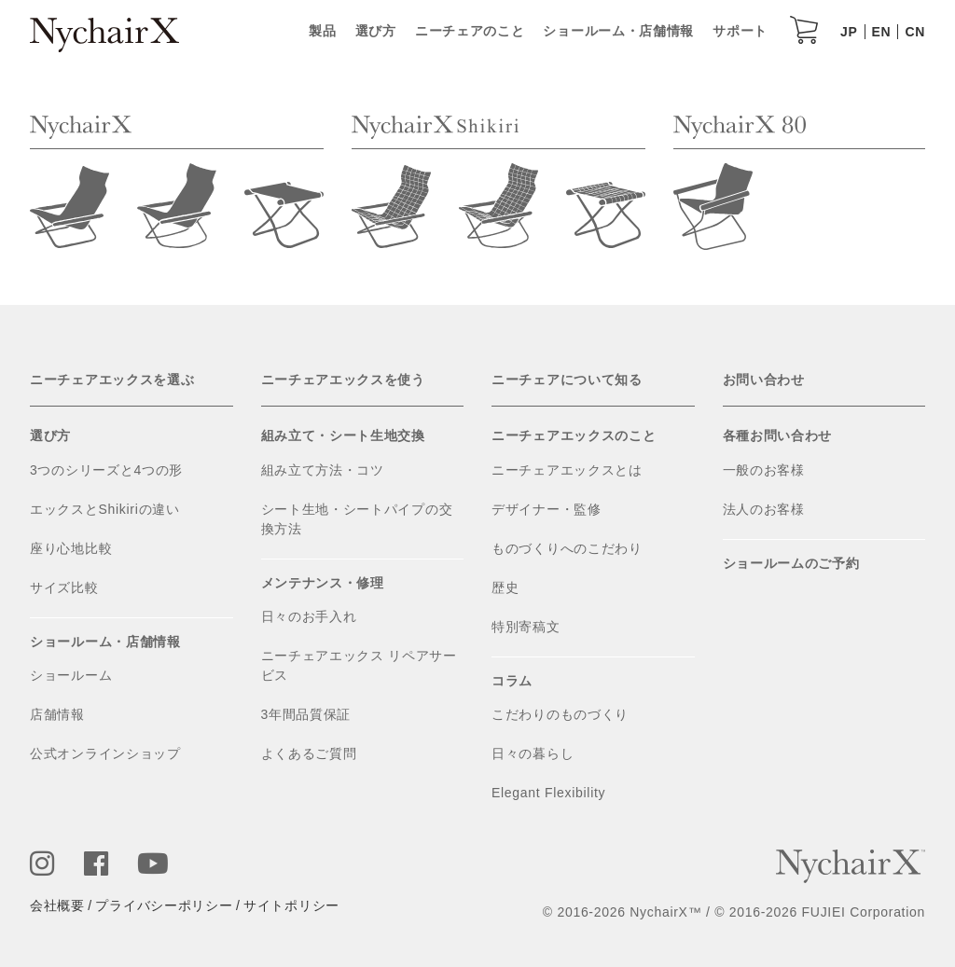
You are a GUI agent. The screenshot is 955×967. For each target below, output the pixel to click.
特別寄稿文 (526, 626)
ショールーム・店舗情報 (618, 30)
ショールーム (71, 675)
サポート (740, 30)
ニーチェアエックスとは (567, 470)
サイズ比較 (64, 587)
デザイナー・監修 (546, 509)
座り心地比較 (71, 548)
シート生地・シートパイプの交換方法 (357, 519)
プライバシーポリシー (163, 905)
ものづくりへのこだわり (567, 548)
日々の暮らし (532, 753)
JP (849, 31)
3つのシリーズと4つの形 (106, 470)
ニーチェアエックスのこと (573, 435)
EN (882, 31)
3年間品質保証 (306, 714)
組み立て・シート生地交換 (343, 435)
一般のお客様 (764, 470)
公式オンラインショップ (105, 753)
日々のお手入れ (309, 616)
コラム (512, 680)
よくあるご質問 (309, 753)
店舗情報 (57, 714)
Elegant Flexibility (548, 792)
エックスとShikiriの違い (105, 509)
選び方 (375, 30)
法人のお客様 (764, 509)
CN (915, 31)
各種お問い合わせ (778, 435)
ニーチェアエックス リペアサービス (359, 665)
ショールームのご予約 (791, 563)
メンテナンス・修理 (322, 582)
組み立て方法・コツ (322, 470)
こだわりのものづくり (560, 714)
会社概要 (57, 905)
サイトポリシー (291, 905)
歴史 (505, 587)
